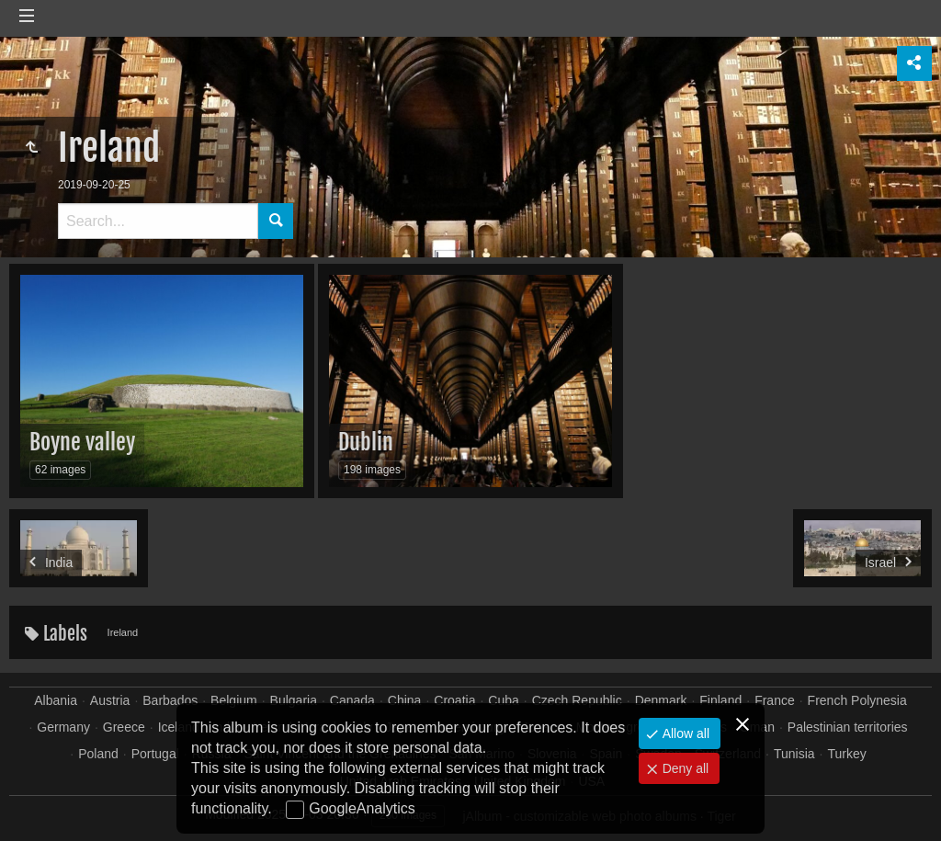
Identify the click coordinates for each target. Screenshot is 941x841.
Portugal (155, 753)
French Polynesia (857, 700)
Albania (55, 700)
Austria (110, 700)
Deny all (684, 768)
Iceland (178, 727)
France (774, 700)
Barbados (170, 700)
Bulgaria (293, 700)
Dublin (365, 442)
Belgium (233, 700)
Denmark (661, 700)
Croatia (454, 700)
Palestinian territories (848, 727)
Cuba (503, 700)
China (405, 700)
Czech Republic (577, 700)
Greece (124, 727)
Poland (98, 753)
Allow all (684, 733)
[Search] (158, 221)
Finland (720, 700)
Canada (352, 700)
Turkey (846, 753)
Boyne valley (82, 442)
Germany (63, 727)
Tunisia (794, 753)
